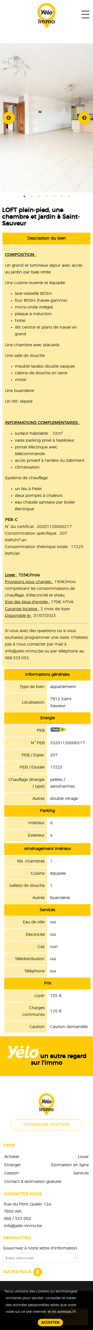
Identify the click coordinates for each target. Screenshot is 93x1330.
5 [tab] (54, 196)
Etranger (12, 1165)
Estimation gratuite (46, 1125)
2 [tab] (31, 196)
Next (84, 118)
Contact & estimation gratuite (32, 1182)
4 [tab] (46, 196)
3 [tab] (39, 196)
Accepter (50, 1322)
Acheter (11, 1157)
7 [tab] (68, 196)
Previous (8, 118)
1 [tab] (24, 196)
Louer (83, 1157)
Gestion (11, 1173)
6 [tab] (61, 196)
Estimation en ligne (70, 1165)
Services (81, 1173)
